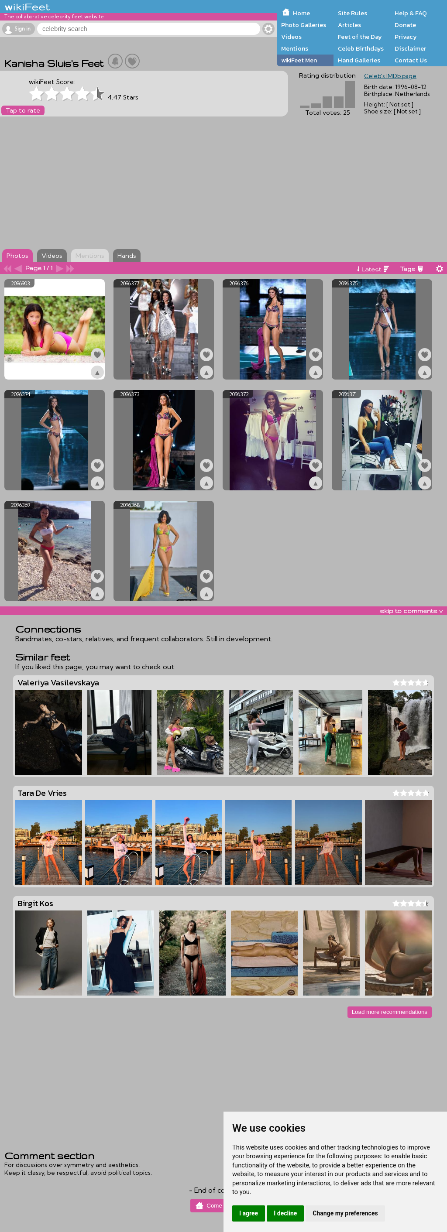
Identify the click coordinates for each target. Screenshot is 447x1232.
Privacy (406, 36)
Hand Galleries (359, 60)
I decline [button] (285, 1213)
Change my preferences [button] (345, 1213)
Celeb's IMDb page (390, 75)
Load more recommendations (389, 1012)
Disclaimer (410, 48)
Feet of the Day (360, 36)
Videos (291, 36)
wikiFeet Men (299, 60)
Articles (349, 25)
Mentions (294, 48)
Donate (405, 25)
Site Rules (352, 13)
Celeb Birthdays (361, 48)
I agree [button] (248, 1213)
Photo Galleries (303, 25)
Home (301, 13)
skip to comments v (411, 610)
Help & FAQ (411, 13)
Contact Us (411, 60)
